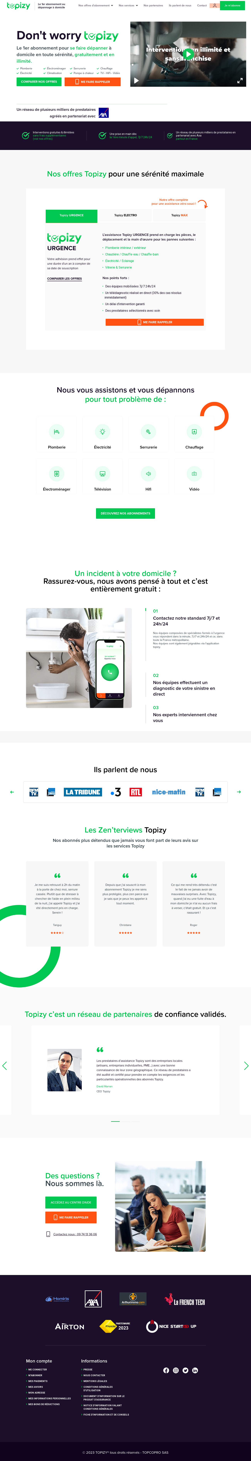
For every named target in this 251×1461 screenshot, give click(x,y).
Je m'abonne (232, 5)
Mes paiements (37, 1381)
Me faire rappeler (92, 82)
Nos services (128, 5)
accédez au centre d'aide (71, 1202)
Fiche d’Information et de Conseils (106, 1414)
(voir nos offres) (43, 138)
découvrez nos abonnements (125, 513)
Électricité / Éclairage (119, 261)
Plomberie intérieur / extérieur (125, 248)
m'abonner (35, 1375)
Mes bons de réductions (44, 1404)
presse (87, 1369)
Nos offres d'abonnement (95, 5)
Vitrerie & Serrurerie (118, 267)
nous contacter (94, 1375)
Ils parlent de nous (180, 5)
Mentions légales (95, 1381)
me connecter (37, 1369)
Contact (202, 5)
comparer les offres (64, 278)
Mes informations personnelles (49, 1398)
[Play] (136, 80)
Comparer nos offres (39, 81)
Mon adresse (36, 1392)
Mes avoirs (35, 1387)
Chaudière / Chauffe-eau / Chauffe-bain (131, 254)
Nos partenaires (153, 5)
